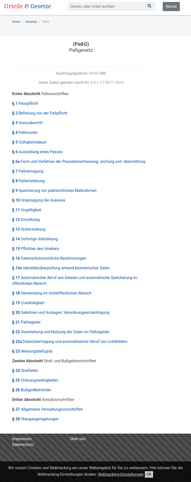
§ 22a (69, 341)
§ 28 (35, 419)
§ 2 (39, 113)
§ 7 (27, 171)
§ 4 (25, 132)
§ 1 (25, 103)
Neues (171, 6)
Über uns (77, 439)
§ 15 (35, 248)
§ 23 (32, 351)
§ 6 (37, 152)
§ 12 (26, 219)
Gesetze (31, 21)
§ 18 (51, 293)
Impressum (22, 439)
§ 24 (25, 370)
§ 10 (38, 200)
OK (149, 474)
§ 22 (60, 332)
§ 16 (49, 258)
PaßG (45, 21)
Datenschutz (23, 444)
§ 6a (79, 161)
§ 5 (29, 142)
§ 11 (26, 210)
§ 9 (54, 190)
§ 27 (47, 409)
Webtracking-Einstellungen (121, 474)
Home (16, 21)
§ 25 (35, 380)
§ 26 (31, 390)
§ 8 (28, 181)
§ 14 (35, 239)
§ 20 (60, 312)
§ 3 (27, 122)
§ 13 (28, 229)
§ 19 (28, 303)
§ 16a (61, 268)
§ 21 (26, 322)
